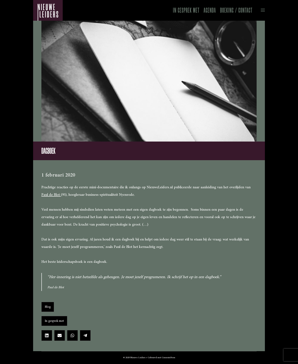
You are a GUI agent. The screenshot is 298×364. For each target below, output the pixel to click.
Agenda (210, 10)
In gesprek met (186, 10)
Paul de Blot (51, 194)
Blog (48, 307)
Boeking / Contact (236, 10)
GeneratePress (168, 357)
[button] (260, 10)
